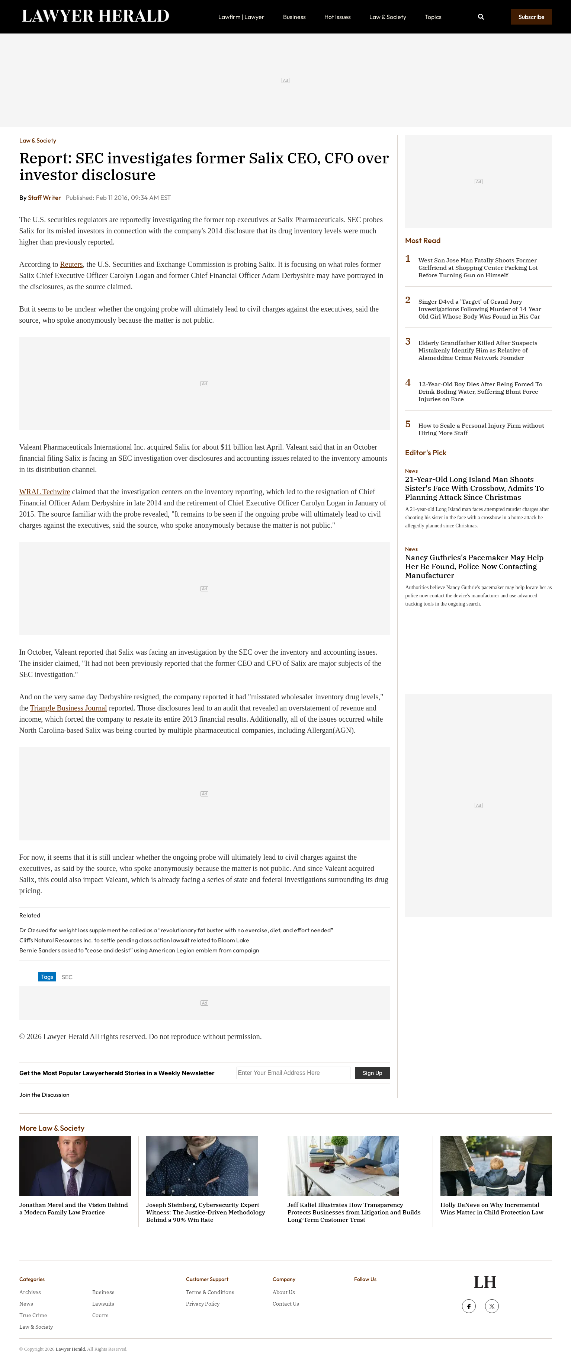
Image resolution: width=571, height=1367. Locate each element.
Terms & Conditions (210, 1292)
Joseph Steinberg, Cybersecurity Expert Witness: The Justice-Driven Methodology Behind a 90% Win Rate (205, 1212)
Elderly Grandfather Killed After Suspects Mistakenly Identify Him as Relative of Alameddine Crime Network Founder (478, 350)
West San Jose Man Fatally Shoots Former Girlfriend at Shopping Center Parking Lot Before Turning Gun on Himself (478, 267)
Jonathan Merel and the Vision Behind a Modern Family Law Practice (73, 1208)
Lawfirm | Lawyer (241, 16)
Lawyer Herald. (71, 1349)
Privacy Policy (202, 1303)
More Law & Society (51, 1128)
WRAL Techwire (44, 492)
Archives (30, 1292)
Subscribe (532, 16)
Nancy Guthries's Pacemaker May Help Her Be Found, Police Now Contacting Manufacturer (474, 566)
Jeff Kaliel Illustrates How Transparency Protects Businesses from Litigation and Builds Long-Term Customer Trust (354, 1212)
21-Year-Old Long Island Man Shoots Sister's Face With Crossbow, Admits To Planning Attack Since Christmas (474, 488)
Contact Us (286, 1303)
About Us (284, 1292)
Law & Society (387, 16)
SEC (67, 977)
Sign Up (372, 1073)
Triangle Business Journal (68, 708)
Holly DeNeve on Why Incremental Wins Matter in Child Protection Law (491, 1208)
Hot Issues (337, 16)
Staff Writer (45, 197)
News (411, 470)
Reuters (71, 264)
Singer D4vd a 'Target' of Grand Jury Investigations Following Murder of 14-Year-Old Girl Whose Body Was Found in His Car (480, 309)
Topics (433, 16)
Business (294, 16)
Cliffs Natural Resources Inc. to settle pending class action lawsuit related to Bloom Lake (134, 940)
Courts (100, 1315)
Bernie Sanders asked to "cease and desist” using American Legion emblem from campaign (139, 950)
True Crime (33, 1315)
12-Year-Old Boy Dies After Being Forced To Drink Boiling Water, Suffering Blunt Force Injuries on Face (480, 391)
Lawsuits (103, 1303)
